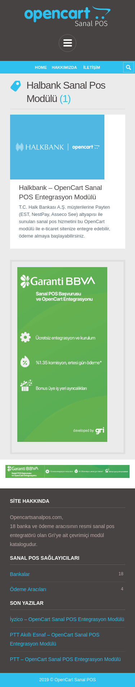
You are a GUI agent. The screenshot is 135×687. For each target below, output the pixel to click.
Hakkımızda (64, 67)
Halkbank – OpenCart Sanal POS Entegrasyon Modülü (60, 192)
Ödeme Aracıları (28, 589)
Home (41, 67)
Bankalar (20, 574)
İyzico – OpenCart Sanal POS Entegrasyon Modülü (67, 619)
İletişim (92, 67)
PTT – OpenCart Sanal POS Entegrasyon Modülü (65, 659)
